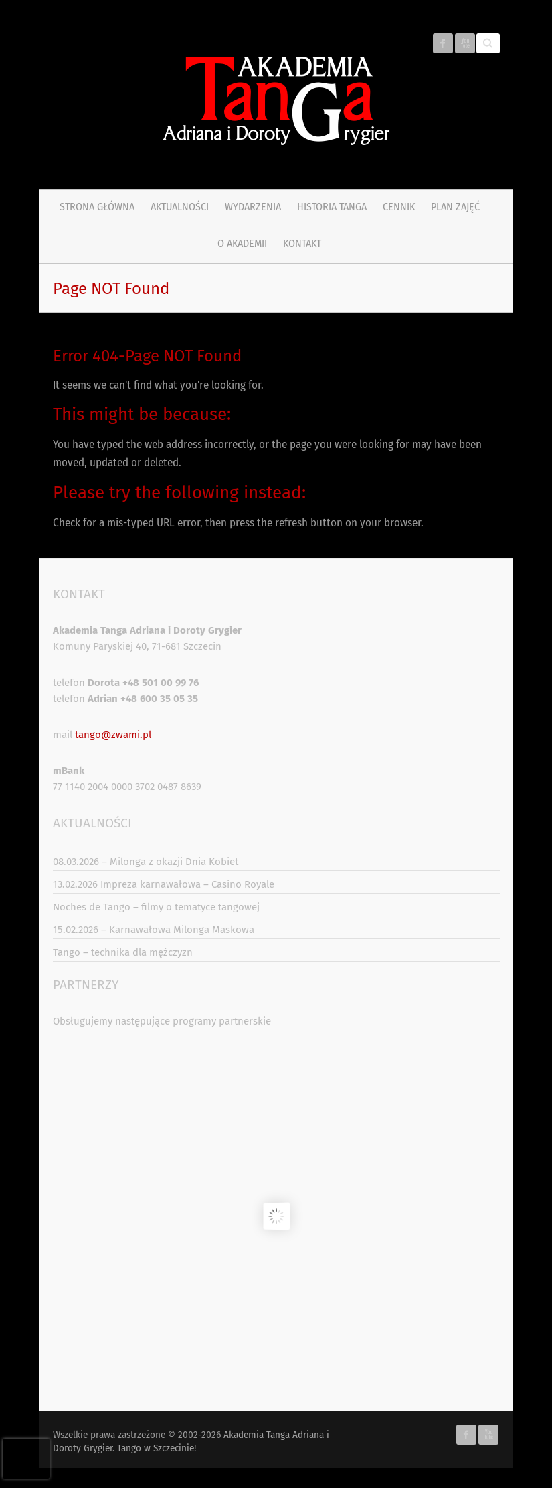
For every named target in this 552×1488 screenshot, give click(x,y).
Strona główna (97, 206)
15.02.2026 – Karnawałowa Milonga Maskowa (153, 930)
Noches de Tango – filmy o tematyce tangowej (156, 907)
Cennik (399, 206)
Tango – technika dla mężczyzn (123, 952)
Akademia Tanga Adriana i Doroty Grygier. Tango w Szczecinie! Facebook (443, 43)
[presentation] (26, 1459)
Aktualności (180, 206)
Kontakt (302, 243)
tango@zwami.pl (113, 735)
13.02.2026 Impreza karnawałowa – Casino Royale (163, 884)
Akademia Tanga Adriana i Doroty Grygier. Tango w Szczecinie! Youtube (465, 43)
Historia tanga (332, 206)
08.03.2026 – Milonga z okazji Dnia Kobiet (145, 862)
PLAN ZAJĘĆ (455, 206)
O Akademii (242, 243)
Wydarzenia (253, 206)
